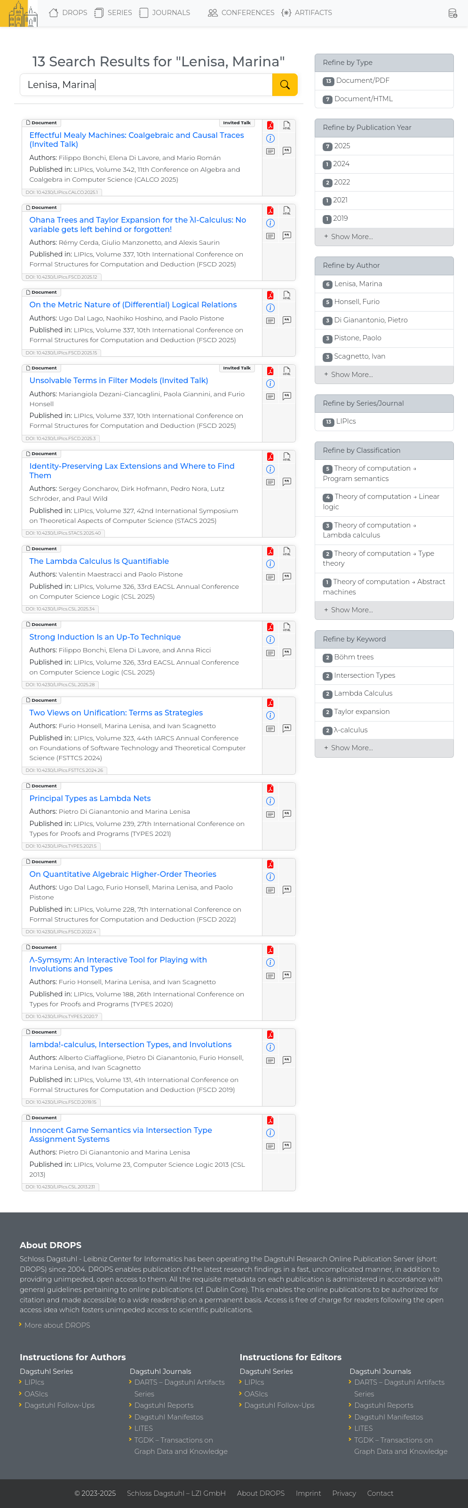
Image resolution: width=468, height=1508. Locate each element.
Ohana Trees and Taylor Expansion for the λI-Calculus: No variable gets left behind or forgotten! (138, 224)
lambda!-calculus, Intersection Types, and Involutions (131, 1044)
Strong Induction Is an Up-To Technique (105, 637)
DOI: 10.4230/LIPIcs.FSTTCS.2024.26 (64, 770)
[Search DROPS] (146, 84)
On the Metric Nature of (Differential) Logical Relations (133, 304)
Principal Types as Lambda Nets (90, 798)
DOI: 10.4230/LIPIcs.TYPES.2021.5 (61, 846)
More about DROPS (57, 1325)
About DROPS (261, 1493)
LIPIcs (34, 1382)
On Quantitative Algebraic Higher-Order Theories (123, 874)
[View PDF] (270, 126)
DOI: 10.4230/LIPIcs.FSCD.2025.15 (61, 352)
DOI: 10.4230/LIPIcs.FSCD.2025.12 (61, 277)
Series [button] (113, 13)
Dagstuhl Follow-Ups (59, 1405)
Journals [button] (164, 13)
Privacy (344, 1493)
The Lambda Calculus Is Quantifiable (99, 561)
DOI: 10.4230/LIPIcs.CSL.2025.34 (60, 608)
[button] (453, 13)
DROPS (67, 13)
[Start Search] (285, 84)
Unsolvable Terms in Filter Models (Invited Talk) (119, 380)
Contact (380, 1493)
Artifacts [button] (306, 13)
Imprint (308, 1493)
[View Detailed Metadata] (270, 139)
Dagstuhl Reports (164, 1405)
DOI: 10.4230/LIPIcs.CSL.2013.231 (60, 1186)
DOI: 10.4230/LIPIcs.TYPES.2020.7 (62, 1016)
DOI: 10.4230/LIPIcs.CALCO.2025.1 (62, 192)
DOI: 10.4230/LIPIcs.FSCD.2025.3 (61, 438)
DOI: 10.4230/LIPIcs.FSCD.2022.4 (61, 931)
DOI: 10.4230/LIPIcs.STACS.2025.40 (63, 533)
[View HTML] (287, 126)
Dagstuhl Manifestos (169, 1417)
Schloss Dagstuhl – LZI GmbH (176, 1493)
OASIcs (36, 1394)
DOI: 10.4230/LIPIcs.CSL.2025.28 (60, 684)
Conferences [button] (241, 13)
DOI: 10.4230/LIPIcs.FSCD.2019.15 (61, 1102)
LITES (144, 1428)
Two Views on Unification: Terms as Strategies (116, 712)
